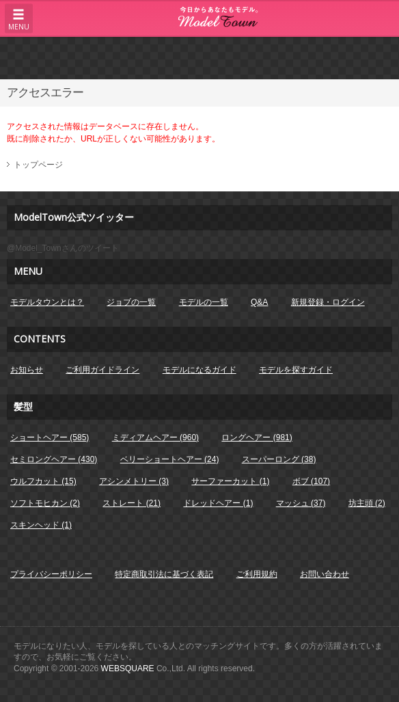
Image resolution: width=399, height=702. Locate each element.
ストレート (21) (131, 503)
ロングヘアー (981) (256, 437)
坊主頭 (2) (366, 503)
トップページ (38, 165)
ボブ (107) (311, 481)
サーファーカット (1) (230, 481)
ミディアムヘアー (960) (155, 437)
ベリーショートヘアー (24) (169, 459)
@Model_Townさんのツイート (63, 248)
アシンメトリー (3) (134, 481)
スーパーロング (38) (279, 459)
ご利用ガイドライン (102, 370)
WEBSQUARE (127, 668)
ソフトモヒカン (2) (45, 503)
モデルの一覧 (203, 302)
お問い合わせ (324, 574)
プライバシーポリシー (51, 574)
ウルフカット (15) (43, 481)
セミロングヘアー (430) (53, 459)
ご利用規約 (256, 574)
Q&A (259, 302)
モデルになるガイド (199, 370)
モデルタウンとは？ (47, 302)
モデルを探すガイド (296, 370)
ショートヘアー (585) (49, 437)
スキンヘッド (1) (41, 525)
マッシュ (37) (301, 503)
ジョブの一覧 (131, 302)
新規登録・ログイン (328, 302)
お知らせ (26, 370)
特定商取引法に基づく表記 (164, 574)
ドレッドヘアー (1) (218, 503)
